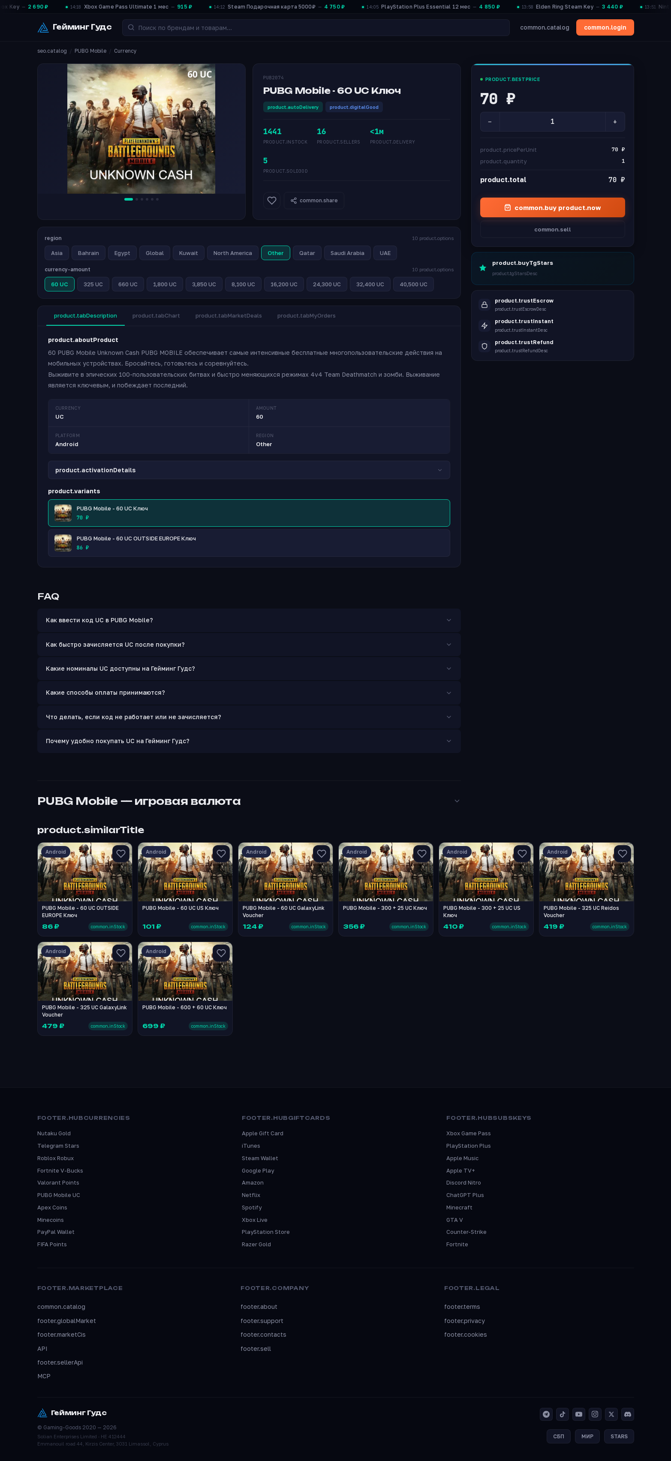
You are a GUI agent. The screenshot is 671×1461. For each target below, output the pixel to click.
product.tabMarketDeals (229, 315)
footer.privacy (464, 1320)
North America (233, 252)
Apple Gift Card (262, 1133)
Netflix (251, 1194)
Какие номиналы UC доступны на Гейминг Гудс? (249, 668)
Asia (57, 252)
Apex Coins (52, 1207)
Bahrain (88, 252)
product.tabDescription (85, 315)
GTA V (454, 1219)
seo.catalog (52, 51)
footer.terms (462, 1306)
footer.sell (256, 1348)
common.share (314, 200)
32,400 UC (370, 284)
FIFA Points (52, 1244)
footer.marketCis (61, 1334)
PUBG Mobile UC (58, 1194)
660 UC (128, 284)
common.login (605, 27)
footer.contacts (263, 1334)
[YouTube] (578, 1414)
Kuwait (188, 252)
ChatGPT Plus (465, 1194)
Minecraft (459, 1207)
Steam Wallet (260, 1158)
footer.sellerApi (60, 1362)
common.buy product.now (552, 207)
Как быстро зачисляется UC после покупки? (249, 644)
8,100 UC (243, 284)
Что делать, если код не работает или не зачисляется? (249, 716)
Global (155, 252)
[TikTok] (562, 1414)
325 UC (93, 284)
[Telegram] (546, 1414)
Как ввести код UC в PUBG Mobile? (249, 620)
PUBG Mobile (90, 51)
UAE (385, 252)
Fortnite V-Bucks (60, 1170)
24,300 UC (327, 284)
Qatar (307, 252)
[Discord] (627, 1414)
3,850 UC (204, 284)
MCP (44, 1376)
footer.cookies (465, 1334)
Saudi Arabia (347, 252)
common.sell (552, 229)
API (42, 1348)
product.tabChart (156, 315)
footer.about (259, 1306)
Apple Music (462, 1158)
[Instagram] (595, 1414)
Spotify (252, 1207)
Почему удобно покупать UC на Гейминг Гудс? (249, 740)
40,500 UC (413, 284)
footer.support (262, 1320)
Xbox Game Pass (468, 1133)
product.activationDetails (249, 470)
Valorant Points (58, 1182)
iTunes (251, 1145)
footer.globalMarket (66, 1320)
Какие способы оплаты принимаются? (249, 692)
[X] (611, 1414)
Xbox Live (255, 1219)
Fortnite (457, 1244)
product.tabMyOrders (306, 315)
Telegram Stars (58, 1145)
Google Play (258, 1170)
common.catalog (544, 27)
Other (276, 252)
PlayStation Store (266, 1231)
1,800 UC (165, 284)
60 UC (59, 284)
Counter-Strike (466, 1231)
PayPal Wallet (56, 1231)
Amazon (253, 1182)
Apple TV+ (460, 1170)
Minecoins (50, 1219)
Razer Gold (256, 1244)
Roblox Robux (55, 1158)
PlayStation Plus (468, 1145)
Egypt (122, 252)
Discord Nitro (463, 1182)
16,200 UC (284, 284)
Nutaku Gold (54, 1133)
